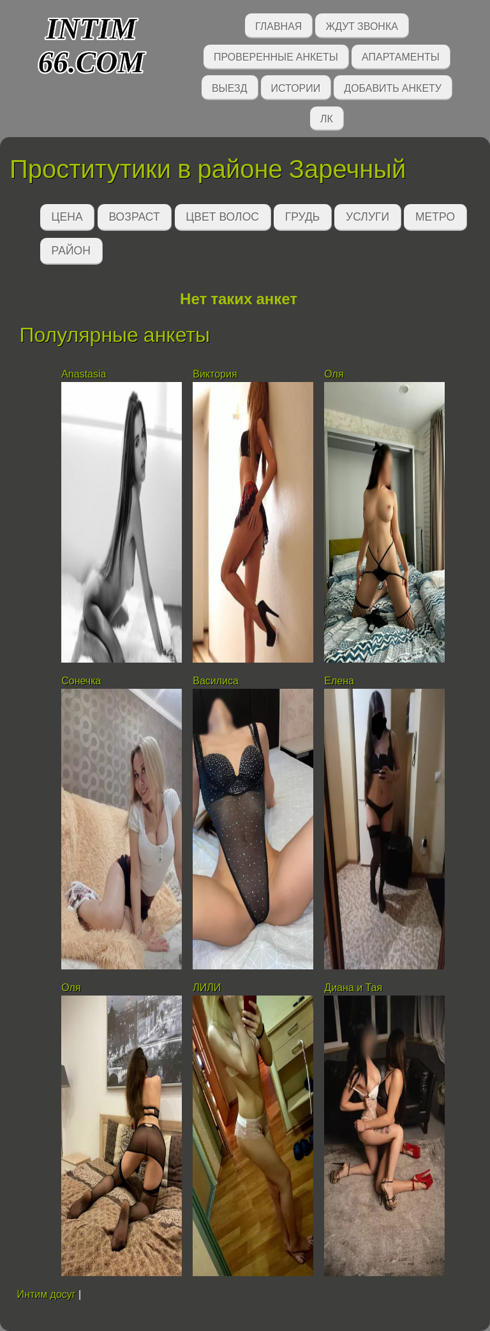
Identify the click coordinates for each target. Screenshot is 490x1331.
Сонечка (81, 680)
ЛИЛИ (207, 987)
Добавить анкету (393, 87)
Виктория (215, 374)
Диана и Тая (353, 987)
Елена (339, 680)
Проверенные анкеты (276, 55)
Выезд (230, 87)
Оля (333, 374)
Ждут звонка (361, 25)
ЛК (326, 117)
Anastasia (83, 374)
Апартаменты (401, 55)
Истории (296, 87)
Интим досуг (46, 1294)
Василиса (216, 680)
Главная (278, 25)
